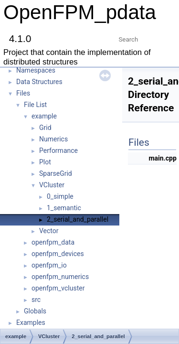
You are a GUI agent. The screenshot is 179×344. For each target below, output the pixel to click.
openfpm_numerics (60, 276)
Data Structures (39, 82)
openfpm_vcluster (58, 288)
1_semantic (64, 208)
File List (35, 104)
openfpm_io (49, 265)
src (36, 299)
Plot (45, 162)
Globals (35, 311)
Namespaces (35, 70)
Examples (30, 322)
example (44, 116)
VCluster (51, 185)
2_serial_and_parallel (77, 219)
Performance (58, 150)
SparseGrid (55, 173)
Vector (49, 231)
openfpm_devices (58, 254)
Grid (45, 127)
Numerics (53, 139)
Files (23, 93)
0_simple (60, 196)
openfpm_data (53, 242)
